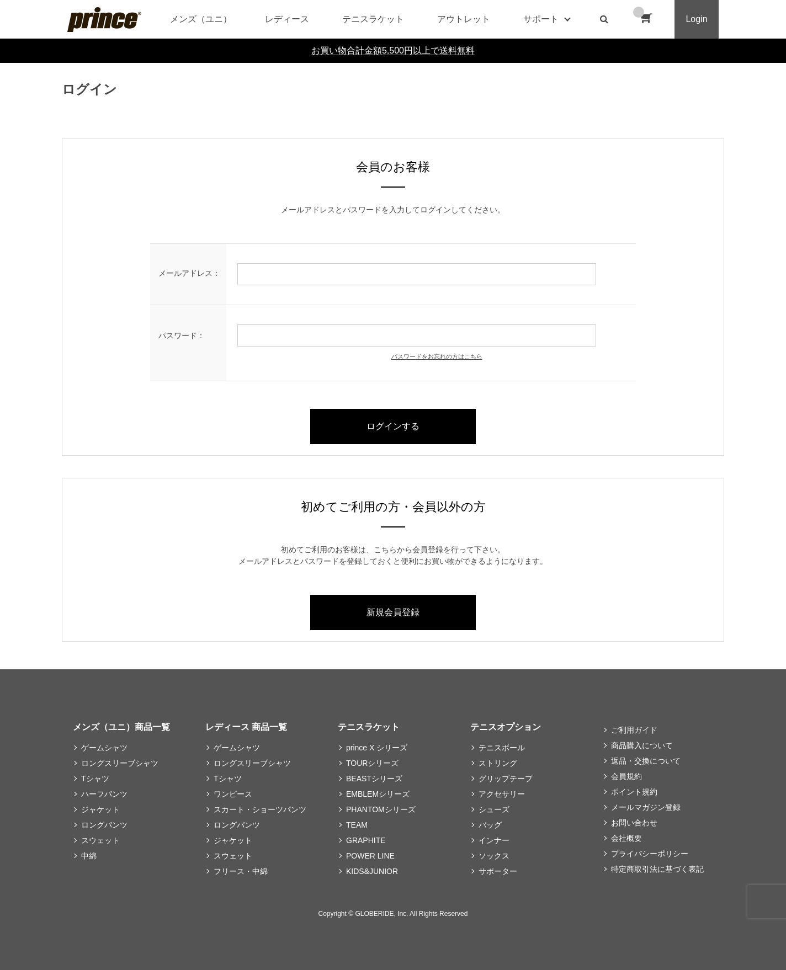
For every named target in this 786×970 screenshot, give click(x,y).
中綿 (89, 855)
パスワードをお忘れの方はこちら (436, 356)
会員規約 (626, 776)
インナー (494, 840)
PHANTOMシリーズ (381, 809)
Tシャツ (95, 778)
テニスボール (502, 747)
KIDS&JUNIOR (372, 871)
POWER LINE (370, 855)
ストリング (498, 763)
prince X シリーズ (376, 747)
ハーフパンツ (104, 794)
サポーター (498, 871)
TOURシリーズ (372, 763)
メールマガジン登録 (646, 807)
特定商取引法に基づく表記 (657, 869)
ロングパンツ (104, 824)
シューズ (494, 809)
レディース (287, 19)
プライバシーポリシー (649, 853)
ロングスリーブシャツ (119, 763)
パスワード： (181, 335)
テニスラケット (373, 19)
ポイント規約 (634, 791)
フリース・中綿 (241, 871)
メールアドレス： (189, 273)
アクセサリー (502, 794)
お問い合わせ (634, 822)
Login (696, 19)
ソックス (494, 855)
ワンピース (233, 794)
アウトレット (463, 19)
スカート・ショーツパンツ (260, 809)
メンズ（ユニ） (201, 19)
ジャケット (100, 809)
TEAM (357, 824)
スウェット (100, 840)
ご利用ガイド (634, 730)
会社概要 (626, 838)
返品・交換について (646, 760)
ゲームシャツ (104, 747)
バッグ (490, 824)
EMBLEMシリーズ (378, 794)
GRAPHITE (366, 840)
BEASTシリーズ (374, 778)
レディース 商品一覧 (246, 727)
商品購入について (642, 745)
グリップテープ (506, 778)
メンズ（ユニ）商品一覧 (121, 727)
